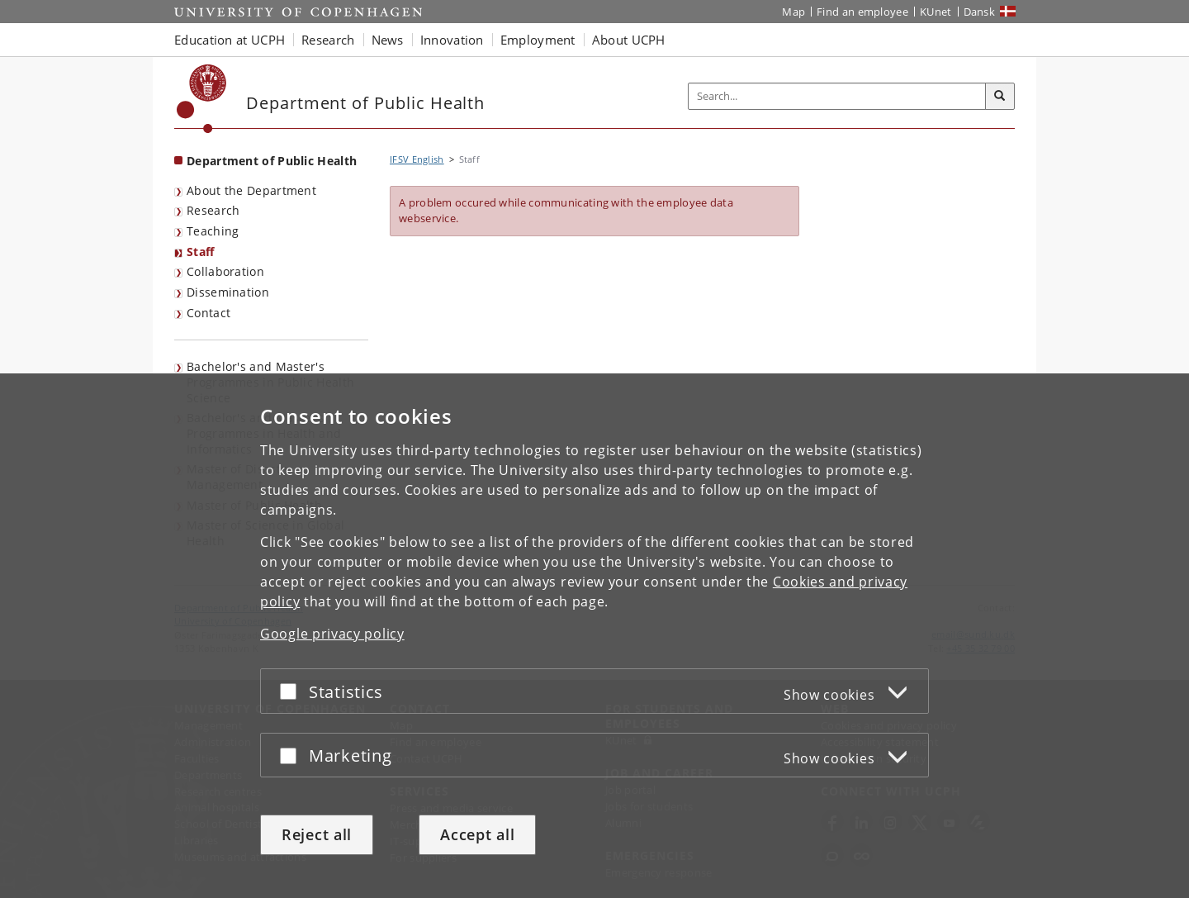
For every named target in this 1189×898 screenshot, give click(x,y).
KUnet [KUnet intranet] (936, 11)
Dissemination (228, 292)
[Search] (1000, 97)
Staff (201, 251)
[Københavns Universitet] (202, 98)
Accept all (477, 834)
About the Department (251, 190)
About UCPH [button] (629, 39)
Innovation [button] (452, 39)
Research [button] (327, 39)
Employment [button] (538, 39)
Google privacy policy (332, 634)
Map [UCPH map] (793, 11)
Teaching (213, 231)
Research (213, 210)
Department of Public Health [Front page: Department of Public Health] (272, 161)
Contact (208, 313)
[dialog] (594, 635)
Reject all (317, 834)
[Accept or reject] (292, 691)
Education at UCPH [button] (229, 39)
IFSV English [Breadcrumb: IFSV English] (417, 159)
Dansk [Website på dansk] (980, 11)
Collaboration (225, 271)
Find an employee (862, 11)
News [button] (388, 39)
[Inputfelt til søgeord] (837, 96)
